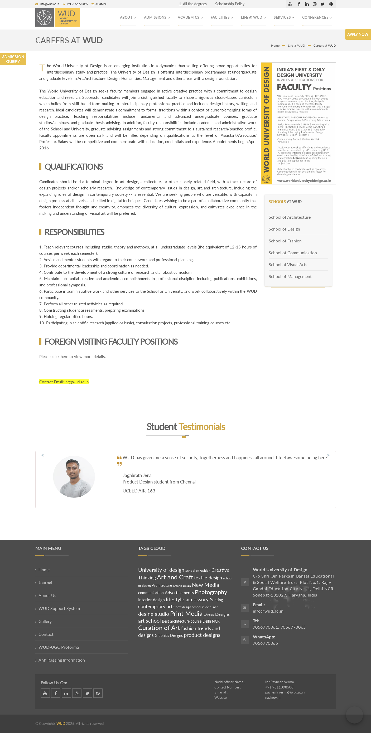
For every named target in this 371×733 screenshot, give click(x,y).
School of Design (284, 228)
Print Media (186, 613)
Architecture (162, 585)
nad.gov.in (272, 697)
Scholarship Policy (229, 4)
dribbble (290, 4)
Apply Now (357, 34)
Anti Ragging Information (61, 659)
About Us (47, 595)
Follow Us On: (54, 682)
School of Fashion (285, 240)
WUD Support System (59, 608)
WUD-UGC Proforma (58, 646)
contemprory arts (156, 606)
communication (151, 592)
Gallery (45, 621)
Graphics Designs (169, 635)
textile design (208, 577)
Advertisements (180, 592)
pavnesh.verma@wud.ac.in (285, 692)
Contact (46, 634)
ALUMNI (99, 4)
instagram (315, 4)
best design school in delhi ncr (197, 607)
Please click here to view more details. (72, 356)
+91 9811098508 (279, 687)
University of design (161, 569)
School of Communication (293, 252)
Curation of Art (159, 627)
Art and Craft (175, 577)
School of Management (290, 276)
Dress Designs (217, 614)
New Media (205, 584)
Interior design (151, 599)
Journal (45, 582)
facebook (299, 4)
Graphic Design (182, 585)
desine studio (153, 613)
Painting (216, 600)
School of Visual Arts (288, 264)
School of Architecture (290, 216)
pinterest (331, 4)
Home (275, 45)
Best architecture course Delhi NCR (191, 621)
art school (149, 620)
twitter (323, 4)
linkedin (307, 4)
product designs (202, 635)
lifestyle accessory (187, 599)
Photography (211, 591)
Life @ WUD (296, 45)
